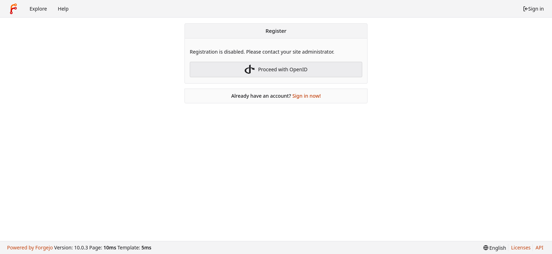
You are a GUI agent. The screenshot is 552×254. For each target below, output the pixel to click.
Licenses (521, 247)
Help (63, 8)
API (539, 247)
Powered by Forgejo (30, 247)
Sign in (533, 8)
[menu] (494, 247)
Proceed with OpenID (276, 69)
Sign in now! (306, 95)
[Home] (13, 8)
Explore (38, 8)
